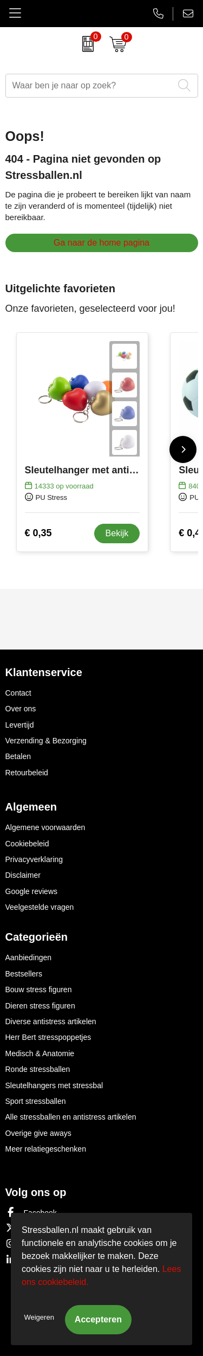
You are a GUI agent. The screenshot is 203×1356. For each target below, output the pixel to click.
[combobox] (89, 85)
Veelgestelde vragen (39, 907)
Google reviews (31, 891)
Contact (18, 693)
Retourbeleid (26, 772)
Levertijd (19, 725)
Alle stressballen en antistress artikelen (70, 1117)
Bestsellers (23, 973)
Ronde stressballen (37, 1069)
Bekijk (117, 533)
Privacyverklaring (34, 859)
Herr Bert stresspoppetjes (48, 1037)
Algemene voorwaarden (45, 827)
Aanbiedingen (28, 957)
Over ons (20, 708)
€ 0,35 (38, 533)
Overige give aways (38, 1133)
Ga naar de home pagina (101, 242)
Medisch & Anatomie (40, 1053)
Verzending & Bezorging (46, 740)
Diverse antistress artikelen (50, 1021)
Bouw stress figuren (38, 989)
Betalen (18, 756)
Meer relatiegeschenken (45, 1149)
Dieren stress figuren (40, 1005)
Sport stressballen (35, 1101)
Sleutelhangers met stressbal (54, 1085)
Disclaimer (23, 875)
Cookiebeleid (27, 843)
